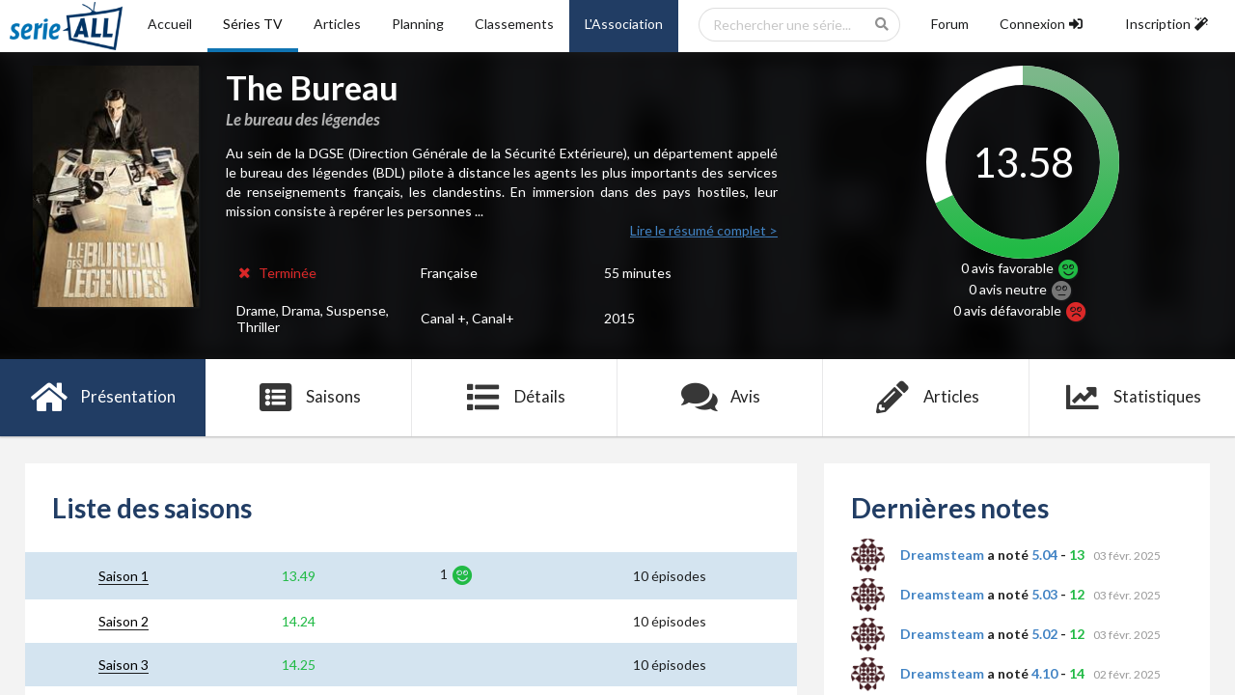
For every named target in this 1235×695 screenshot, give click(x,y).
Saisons (309, 397)
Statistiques (1132, 397)
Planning (418, 23)
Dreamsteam (942, 554)
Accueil (170, 23)
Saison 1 (123, 576)
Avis (720, 397)
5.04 (1044, 554)
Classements (514, 23)
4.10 (1044, 673)
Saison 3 (123, 664)
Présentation (103, 397)
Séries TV (253, 23)
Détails (514, 397)
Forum (950, 23)
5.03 (1044, 594)
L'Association (624, 23)
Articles (337, 23)
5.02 (1044, 634)
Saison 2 (123, 621)
